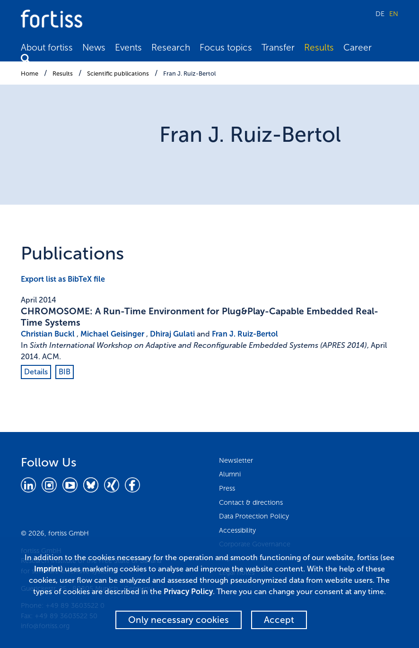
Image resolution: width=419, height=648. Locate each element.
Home (29, 73)
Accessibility (237, 530)
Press (227, 488)
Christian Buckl (48, 333)
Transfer (278, 47)
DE (379, 13)
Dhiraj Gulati (172, 333)
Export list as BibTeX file (63, 279)
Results (319, 47)
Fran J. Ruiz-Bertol (189, 73)
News (93, 47)
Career (357, 47)
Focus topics (226, 47)
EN (393, 13)
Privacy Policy (188, 591)
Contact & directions (251, 502)
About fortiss (47, 47)
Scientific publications (118, 73)
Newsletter (236, 460)
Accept (279, 619)
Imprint (47, 568)
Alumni (230, 474)
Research (170, 47)
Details (36, 371)
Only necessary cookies (178, 619)
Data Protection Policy (254, 516)
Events (128, 47)
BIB (64, 371)
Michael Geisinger (112, 333)
